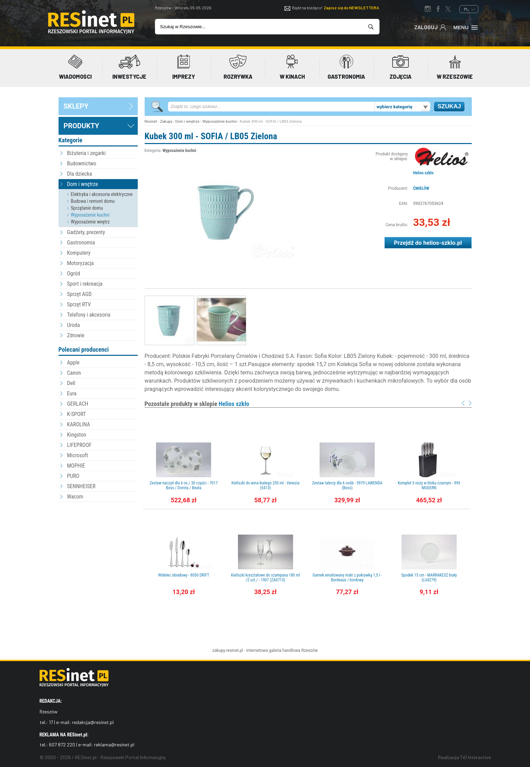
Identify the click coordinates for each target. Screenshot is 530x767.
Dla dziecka (79, 174)
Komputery (79, 253)
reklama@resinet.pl (114, 744)
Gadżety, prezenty (86, 232)
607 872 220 (62, 744)
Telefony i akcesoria (89, 314)
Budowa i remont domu (93, 201)
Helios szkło (423, 173)
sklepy (76, 106)
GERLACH (78, 404)
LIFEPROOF (79, 445)
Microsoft (77, 455)
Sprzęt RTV (79, 304)
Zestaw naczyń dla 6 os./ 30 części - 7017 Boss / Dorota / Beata (183, 485)
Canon (74, 373)
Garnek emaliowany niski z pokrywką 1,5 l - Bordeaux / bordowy (347, 577)
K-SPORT (76, 414)
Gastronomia (81, 242)
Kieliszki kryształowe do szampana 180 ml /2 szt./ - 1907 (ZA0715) (265, 577)
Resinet (151, 121)
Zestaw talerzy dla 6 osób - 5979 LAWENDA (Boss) (347, 485)
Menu (465, 26)
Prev (463, 403)
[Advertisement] (98, 541)
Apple (73, 362)
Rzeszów (309, 650)
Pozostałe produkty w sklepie (197, 403)
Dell (71, 383)
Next (470, 403)
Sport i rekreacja (85, 284)
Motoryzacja (80, 263)
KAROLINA (78, 424)
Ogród (73, 273)
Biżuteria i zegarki (86, 153)
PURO (73, 476)
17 (51, 722)
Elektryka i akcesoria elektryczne (102, 194)
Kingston (76, 434)
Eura (72, 393)
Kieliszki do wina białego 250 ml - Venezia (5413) (265, 485)
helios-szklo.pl (442, 242)
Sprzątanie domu (87, 208)
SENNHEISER (81, 486)
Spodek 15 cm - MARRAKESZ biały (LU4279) (429, 577)
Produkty (81, 126)
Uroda (73, 325)
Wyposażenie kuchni (90, 215)
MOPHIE (76, 465)
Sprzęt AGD (79, 294)
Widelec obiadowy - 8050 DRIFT (183, 575)
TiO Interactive (475, 757)
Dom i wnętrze (82, 184)
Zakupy (166, 121)
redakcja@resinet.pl (93, 722)
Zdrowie (75, 335)
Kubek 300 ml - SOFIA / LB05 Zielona (211, 136)
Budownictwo (81, 163)
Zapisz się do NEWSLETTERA (351, 7)
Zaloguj (430, 26)
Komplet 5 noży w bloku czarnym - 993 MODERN (429, 485)
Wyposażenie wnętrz (90, 221)
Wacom (75, 496)
